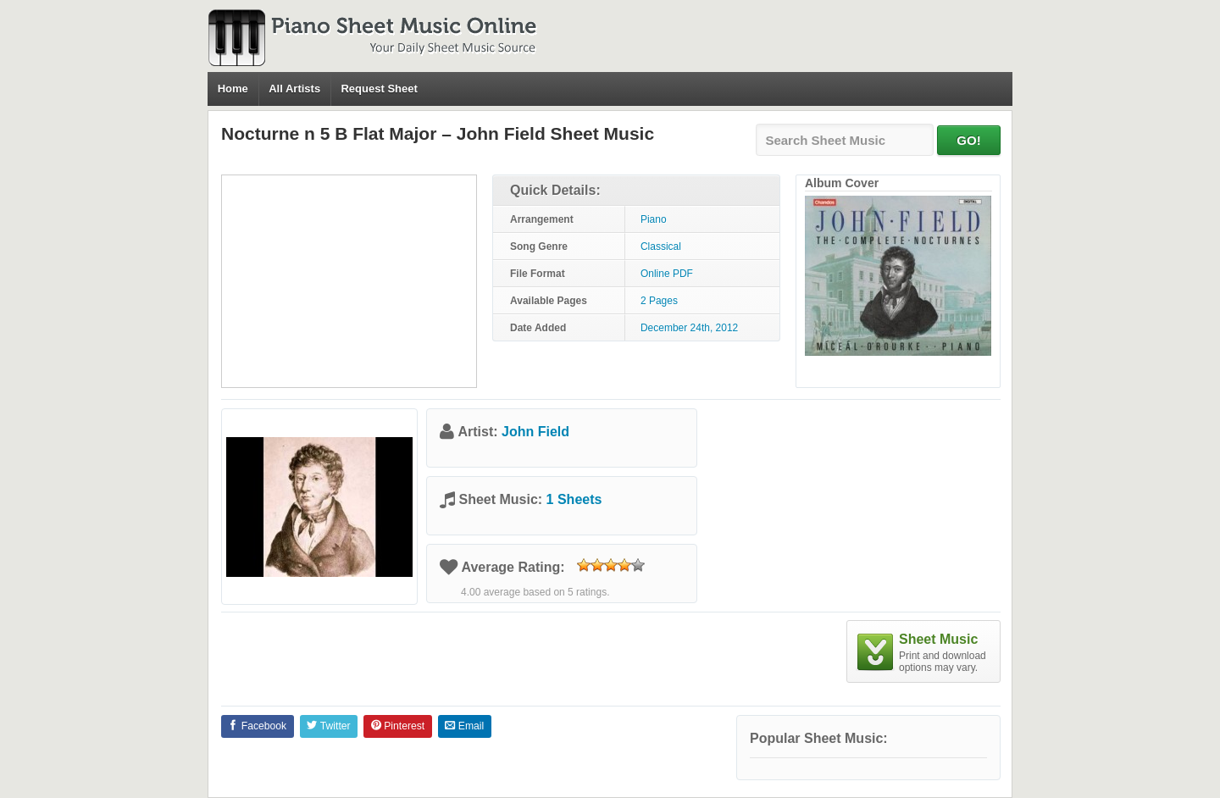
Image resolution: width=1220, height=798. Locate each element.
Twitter (328, 726)
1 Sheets (574, 499)
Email (464, 726)
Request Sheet (379, 88)
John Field (535, 431)
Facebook (257, 726)
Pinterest (397, 726)
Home (233, 88)
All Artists (294, 88)
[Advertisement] (349, 281)
